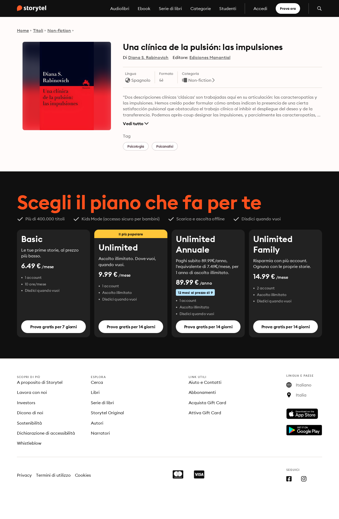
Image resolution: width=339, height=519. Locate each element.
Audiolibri (119, 8)
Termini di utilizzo (53, 475)
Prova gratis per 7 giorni (53, 326)
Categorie (200, 8)
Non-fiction (59, 30)
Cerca (97, 382)
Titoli (38, 30)
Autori (97, 423)
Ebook (144, 8)
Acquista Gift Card (207, 402)
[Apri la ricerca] (319, 8)
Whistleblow (29, 443)
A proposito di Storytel (40, 382)
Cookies (83, 475)
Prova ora (288, 8)
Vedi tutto (136, 123)
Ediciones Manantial (209, 57)
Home (23, 30)
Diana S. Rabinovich (148, 57)
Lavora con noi (32, 392)
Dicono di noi (30, 412)
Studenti (227, 8)
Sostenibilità (29, 423)
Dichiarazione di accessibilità (46, 433)
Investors (26, 402)
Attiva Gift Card (205, 412)
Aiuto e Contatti (205, 382)
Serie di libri (170, 8)
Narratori (100, 433)
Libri (95, 392)
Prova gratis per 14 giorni (131, 326)
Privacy (24, 475)
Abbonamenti (202, 392)
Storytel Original (107, 412)
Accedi (260, 8)
